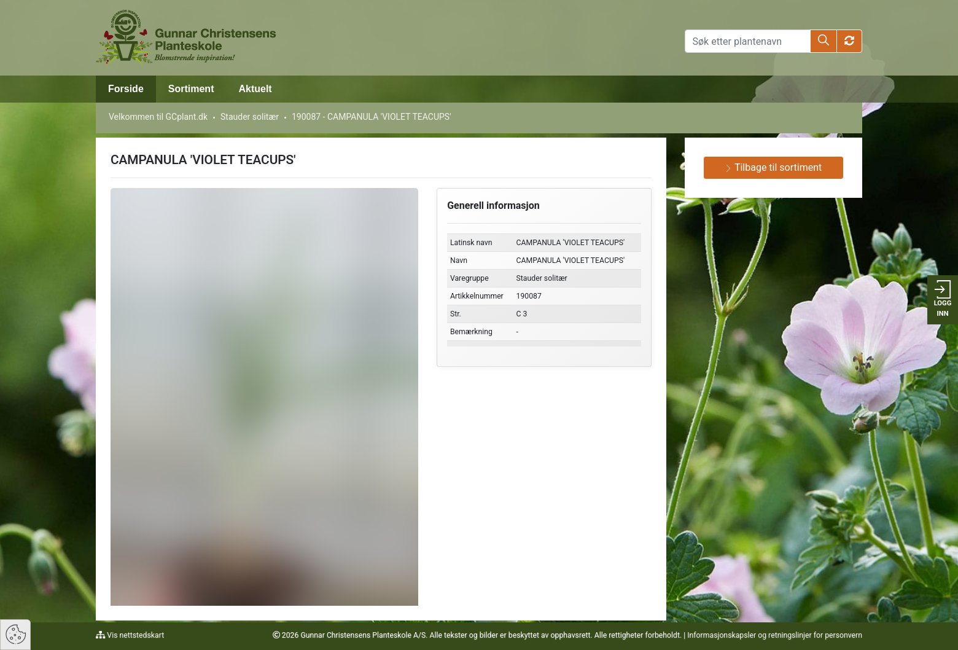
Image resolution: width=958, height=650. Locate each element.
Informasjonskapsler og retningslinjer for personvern (774, 635)
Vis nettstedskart (134, 635)
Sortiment (191, 89)
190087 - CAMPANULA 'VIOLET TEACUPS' (371, 117)
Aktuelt (254, 89)
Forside (126, 89)
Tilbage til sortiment (773, 167)
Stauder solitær (249, 117)
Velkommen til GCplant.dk (158, 117)
